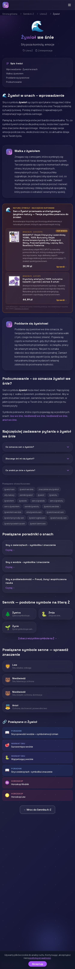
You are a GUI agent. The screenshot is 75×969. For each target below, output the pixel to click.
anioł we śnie (9, 419)
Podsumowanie (14, 81)
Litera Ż (43, 13)
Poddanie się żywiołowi (17, 77)
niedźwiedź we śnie (34, 415)
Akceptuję (37, 964)
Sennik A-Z (28, 13)
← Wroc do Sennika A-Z (37, 809)
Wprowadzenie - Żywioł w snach (22, 69)
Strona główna (9, 13)
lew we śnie (16, 415)
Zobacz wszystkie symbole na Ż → (37, 638)
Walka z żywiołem (14, 73)
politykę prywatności (40, 958)
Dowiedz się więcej (21, 308)
